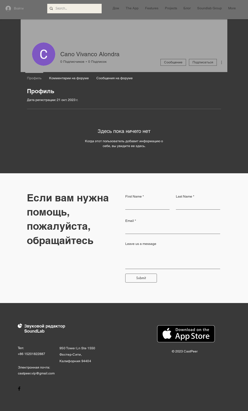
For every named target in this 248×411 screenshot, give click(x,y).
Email (129, 221)
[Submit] (141, 278)
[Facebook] (19, 388)
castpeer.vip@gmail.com (36, 373)
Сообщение (173, 62)
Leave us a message (140, 244)
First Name (133, 196)
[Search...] (74, 8)
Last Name (184, 196)
